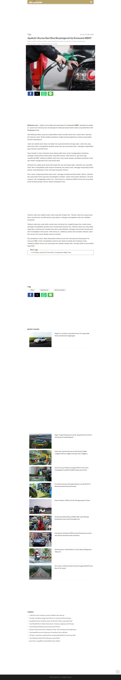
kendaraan (31, 130)
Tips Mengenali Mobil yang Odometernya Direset (44, 626)
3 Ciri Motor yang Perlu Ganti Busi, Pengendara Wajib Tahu (51, 252)
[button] (30, 94)
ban (51, 125)
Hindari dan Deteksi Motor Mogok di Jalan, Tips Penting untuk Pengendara (52, 629)
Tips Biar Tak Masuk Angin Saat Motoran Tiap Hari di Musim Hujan (50, 618)
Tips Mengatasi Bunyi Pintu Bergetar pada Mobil (44, 638)
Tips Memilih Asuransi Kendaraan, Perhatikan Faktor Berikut (48, 632)
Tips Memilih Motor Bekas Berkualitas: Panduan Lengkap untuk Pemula (51, 624)
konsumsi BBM (72, 125)
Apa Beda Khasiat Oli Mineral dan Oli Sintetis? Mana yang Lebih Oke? (51, 621)
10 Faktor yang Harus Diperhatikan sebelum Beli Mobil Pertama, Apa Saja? (52, 635)
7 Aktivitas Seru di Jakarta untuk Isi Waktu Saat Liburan (46, 615)
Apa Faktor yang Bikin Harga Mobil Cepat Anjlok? (44, 641)
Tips (29, 34)
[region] (60, 18)
